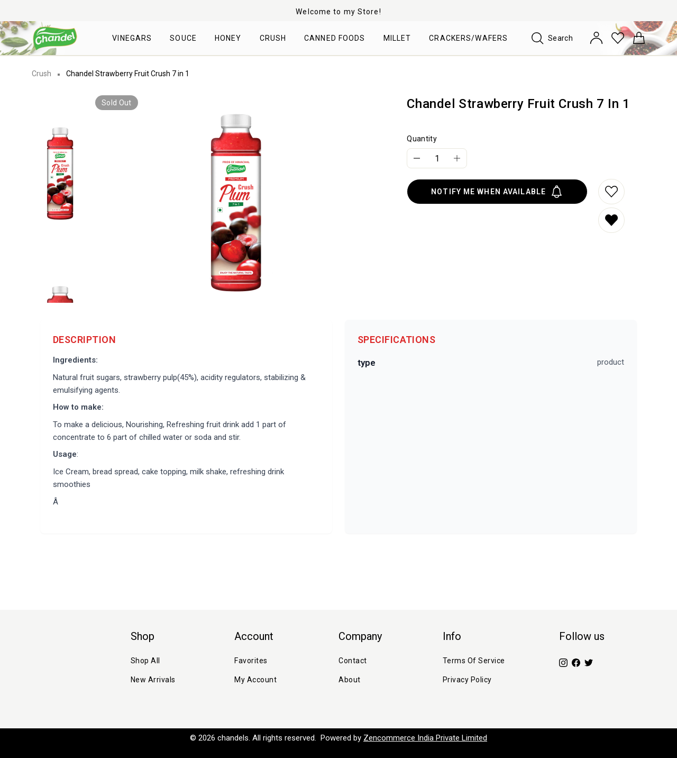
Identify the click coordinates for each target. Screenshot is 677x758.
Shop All (145, 660)
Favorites (251, 660)
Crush (41, 73)
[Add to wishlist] (611, 191)
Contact (352, 660)
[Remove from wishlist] (611, 220)
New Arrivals (153, 679)
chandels (233, 738)
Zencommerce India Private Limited (425, 738)
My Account (255, 679)
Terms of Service (474, 660)
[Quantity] (437, 159)
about (349, 679)
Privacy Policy (467, 679)
